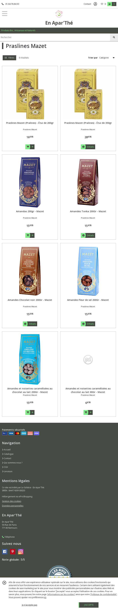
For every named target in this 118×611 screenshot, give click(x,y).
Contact (87, 4)
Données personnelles (12, 505)
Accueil (6, 449)
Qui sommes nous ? (12, 462)
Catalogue (8, 454)
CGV (5, 467)
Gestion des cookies (11, 501)
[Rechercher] (114, 37)
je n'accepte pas (29, 604)
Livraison (7, 471)
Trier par (93, 57)
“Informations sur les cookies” (61, 594)
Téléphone (8, 536)
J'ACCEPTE (89, 604)
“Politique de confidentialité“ (103, 594)
